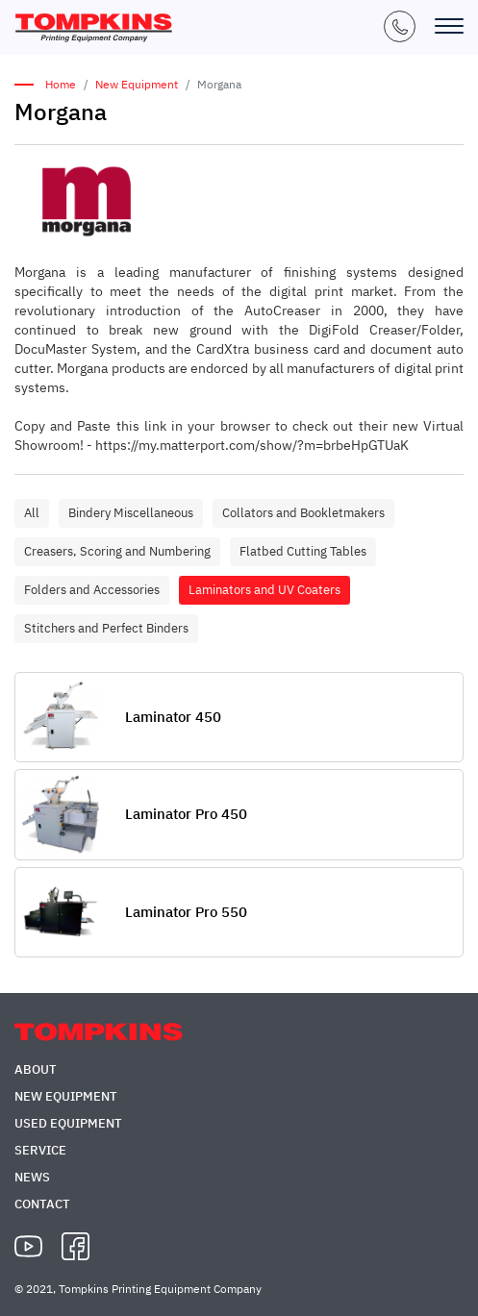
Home (60, 84)
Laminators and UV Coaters (264, 590)
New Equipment (136, 84)
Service (40, 1150)
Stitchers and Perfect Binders (106, 628)
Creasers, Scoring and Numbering (117, 551)
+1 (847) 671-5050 (399, 26)
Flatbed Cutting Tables (302, 551)
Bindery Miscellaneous (130, 513)
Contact (42, 1204)
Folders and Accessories (92, 590)
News (32, 1177)
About (35, 1069)
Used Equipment (68, 1123)
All (31, 513)
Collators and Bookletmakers (303, 513)
